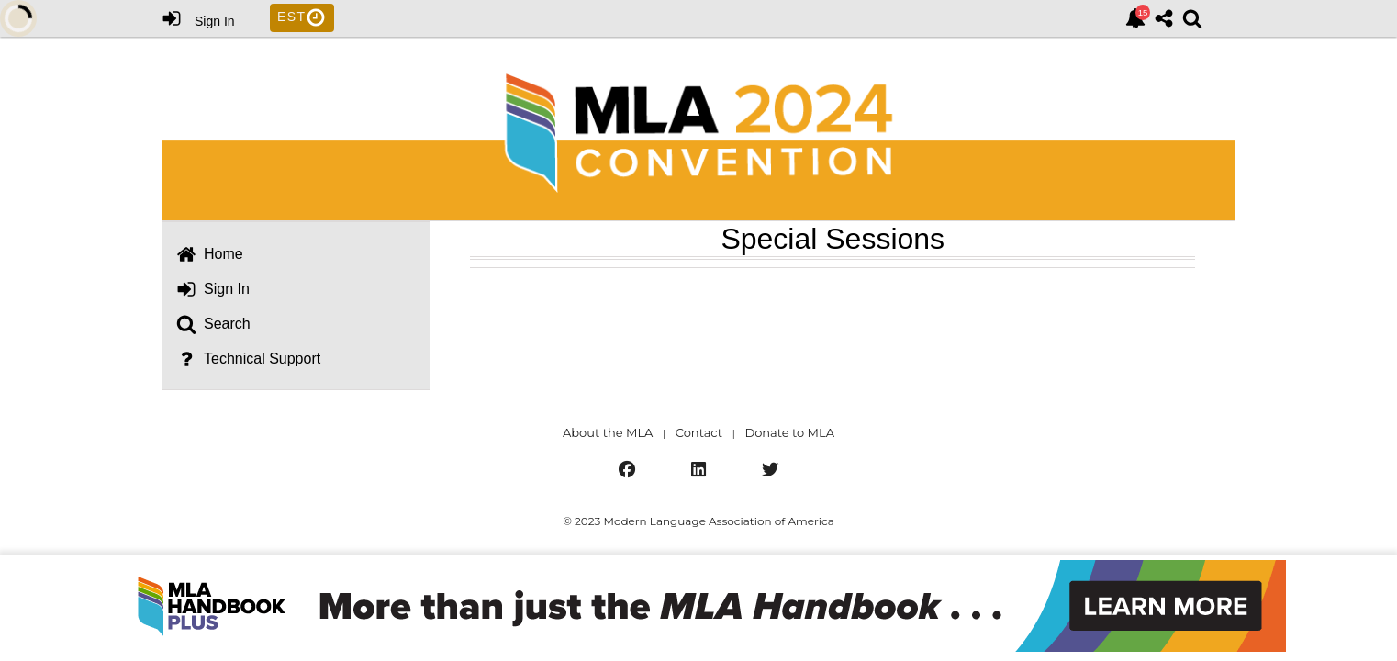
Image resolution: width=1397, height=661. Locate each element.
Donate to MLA (789, 432)
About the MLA (608, 432)
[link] (1135, 18)
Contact (699, 432)
